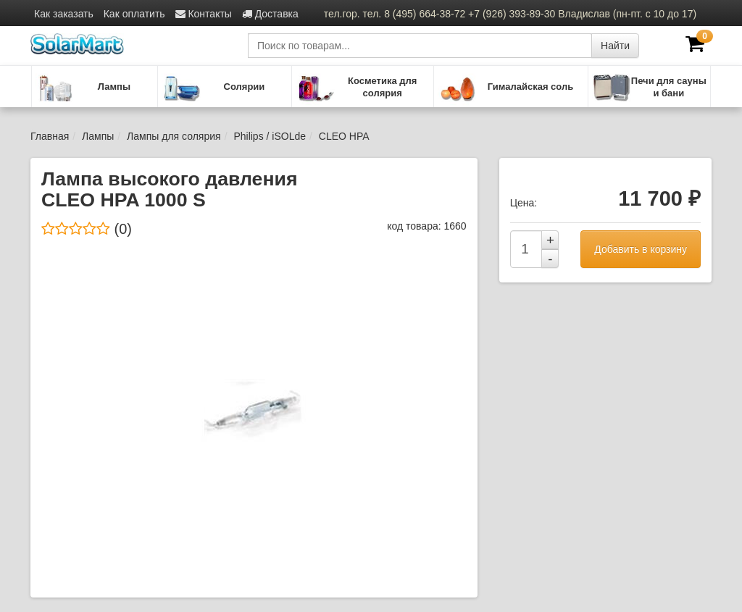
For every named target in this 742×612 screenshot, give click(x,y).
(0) (86, 229)
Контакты (203, 14)
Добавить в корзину (640, 249)
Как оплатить (134, 14)
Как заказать (63, 14)
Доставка (270, 14)
